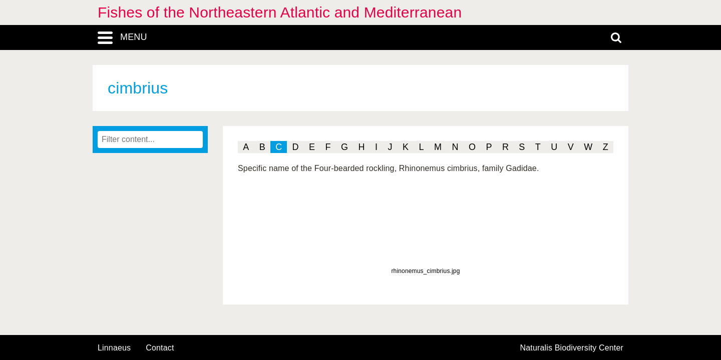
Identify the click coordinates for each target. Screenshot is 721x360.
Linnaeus (114, 348)
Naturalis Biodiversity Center (572, 348)
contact (160, 348)
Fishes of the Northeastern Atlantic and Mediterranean (280, 12)
